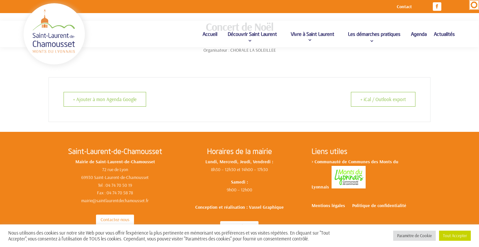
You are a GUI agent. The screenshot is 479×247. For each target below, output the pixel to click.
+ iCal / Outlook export (383, 99)
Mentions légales (328, 205)
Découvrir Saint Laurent (252, 34)
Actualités (444, 34)
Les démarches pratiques (374, 34)
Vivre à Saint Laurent (312, 34)
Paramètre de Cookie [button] (414, 235)
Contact (404, 6)
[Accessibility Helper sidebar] (474, 5)
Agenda (419, 34)
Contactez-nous (115, 219)
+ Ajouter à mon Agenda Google (105, 99)
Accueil (209, 34)
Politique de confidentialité (379, 205)
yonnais (323, 187)
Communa (324, 162)
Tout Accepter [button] (455, 235)
